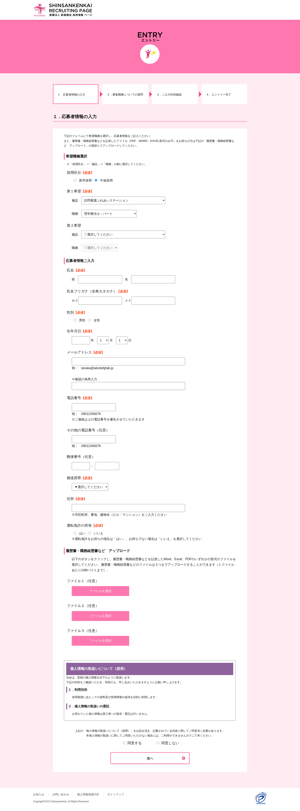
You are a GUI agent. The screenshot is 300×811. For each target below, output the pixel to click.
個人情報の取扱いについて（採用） (150, 687)
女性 (97, 320)
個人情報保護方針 (88, 794)
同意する (132, 743)
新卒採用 (85, 180)
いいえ (98, 533)
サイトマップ (115, 794)
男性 (82, 320)
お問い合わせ (60, 794)
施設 (75, 200)
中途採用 (106, 180)
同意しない (168, 743)
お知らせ (38, 794)
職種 (75, 213)
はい (82, 533)
